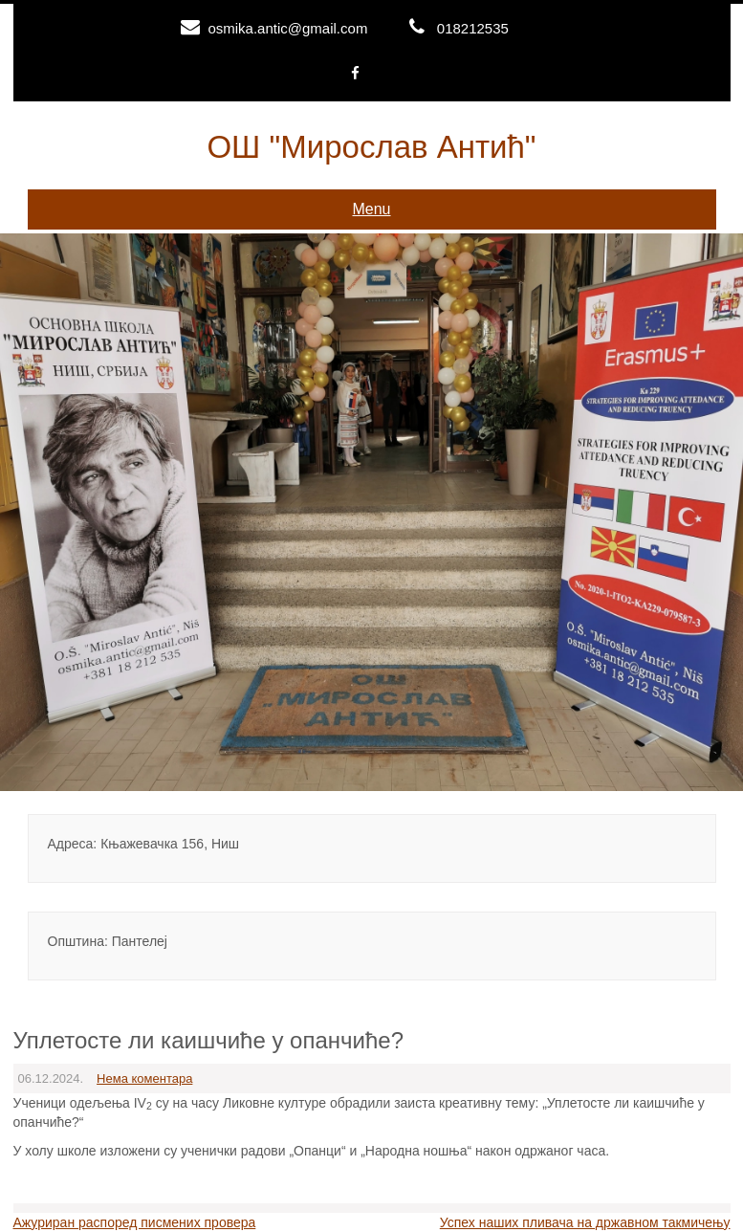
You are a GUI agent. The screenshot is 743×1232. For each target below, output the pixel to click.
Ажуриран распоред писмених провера (134, 1222)
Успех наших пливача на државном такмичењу (585, 1222)
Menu (371, 209)
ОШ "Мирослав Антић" (371, 147)
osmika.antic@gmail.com (287, 28)
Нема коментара (144, 1078)
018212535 (473, 28)
